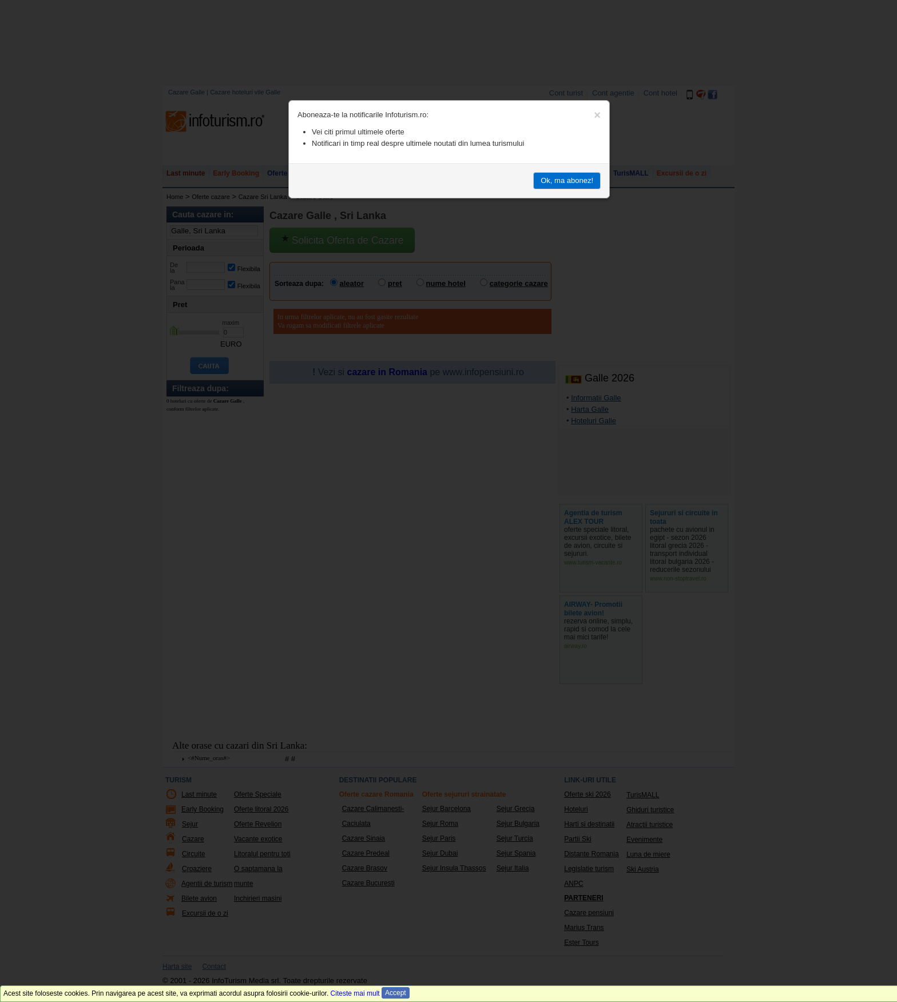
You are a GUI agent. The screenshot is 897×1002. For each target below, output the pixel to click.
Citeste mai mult (355, 993)
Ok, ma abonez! (567, 180)
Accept (395, 993)
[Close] (597, 115)
